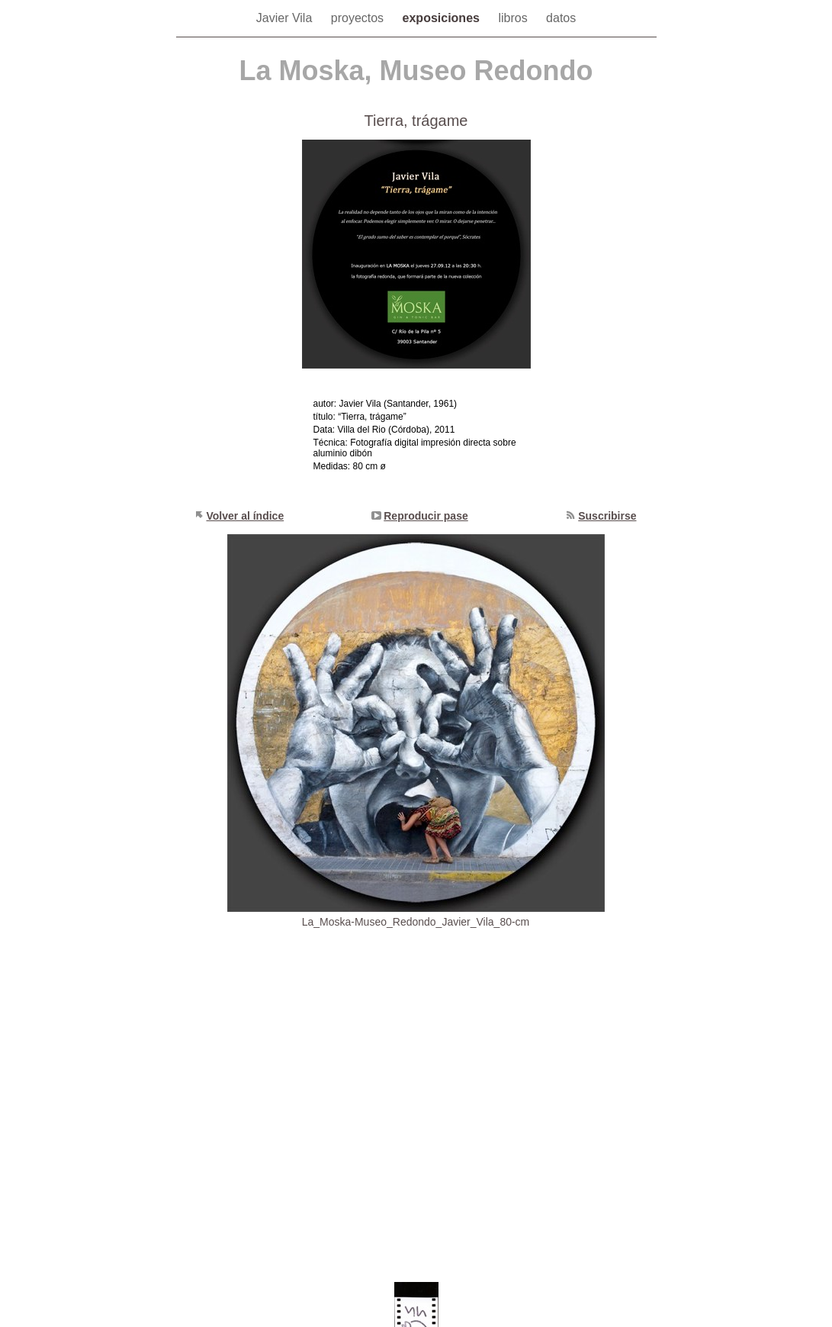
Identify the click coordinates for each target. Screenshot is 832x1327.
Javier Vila (286, 17)
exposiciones (443, 17)
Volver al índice (245, 516)
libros (514, 17)
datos (561, 17)
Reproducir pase (425, 516)
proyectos (359, 17)
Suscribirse (607, 516)
